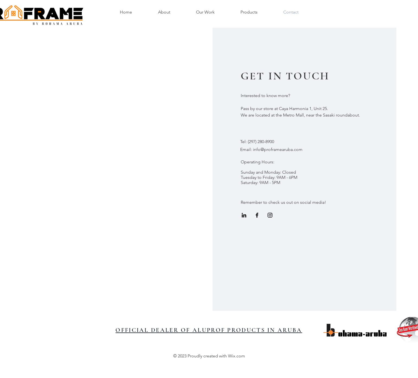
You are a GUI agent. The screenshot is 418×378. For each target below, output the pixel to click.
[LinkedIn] (244, 215)
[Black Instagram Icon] (270, 215)
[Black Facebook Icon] (257, 215)
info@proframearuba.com (278, 149)
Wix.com (236, 355)
